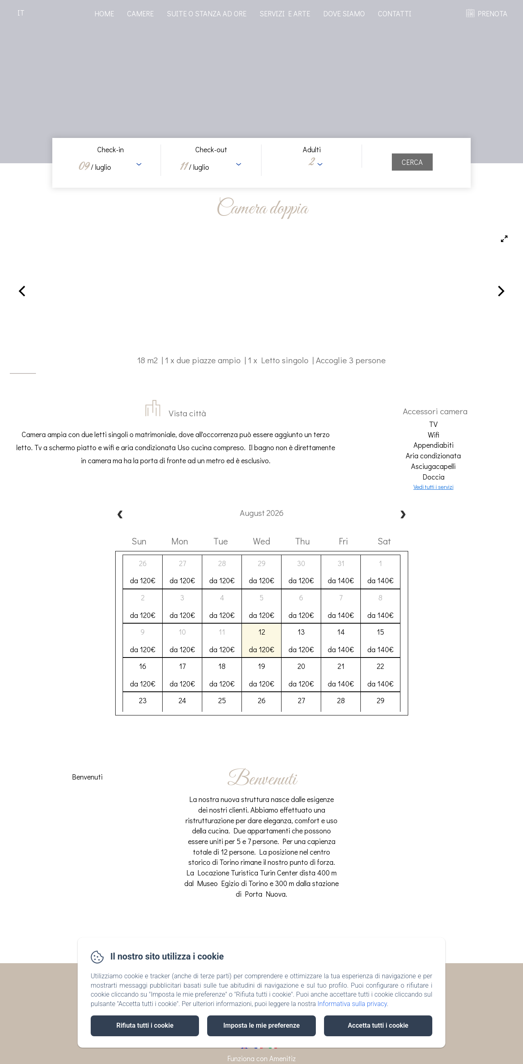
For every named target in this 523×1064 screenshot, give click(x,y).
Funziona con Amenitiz (261, 1058)
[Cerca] (412, 162)
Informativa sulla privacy (352, 1004)
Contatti (394, 13)
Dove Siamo (344, 13)
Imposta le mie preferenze (261, 1025)
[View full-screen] (504, 239)
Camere (140, 13)
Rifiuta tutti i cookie (145, 1025)
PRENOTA (492, 13)
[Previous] (23, 291)
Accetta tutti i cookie (378, 1025)
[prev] (120, 515)
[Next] (500, 291)
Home (104, 13)
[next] (403, 515)
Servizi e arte (284, 13)
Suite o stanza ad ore (206, 13)
